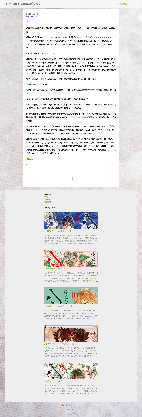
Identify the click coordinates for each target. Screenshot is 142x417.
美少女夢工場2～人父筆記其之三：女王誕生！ (62, 344)
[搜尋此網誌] (128, 4)
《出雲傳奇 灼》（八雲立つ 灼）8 (57, 381)
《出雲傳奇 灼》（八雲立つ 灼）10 (58, 306)
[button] (27, 21)
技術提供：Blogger (71, 405)
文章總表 (47, 199)
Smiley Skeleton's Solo (24, 4)
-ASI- (75, 409)
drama (30, 159)
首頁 (46, 197)
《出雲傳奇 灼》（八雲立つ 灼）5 (57, 231)
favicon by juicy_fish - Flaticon (71, 414)
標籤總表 (47, 202)
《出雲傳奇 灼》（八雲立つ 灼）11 (58, 269)
